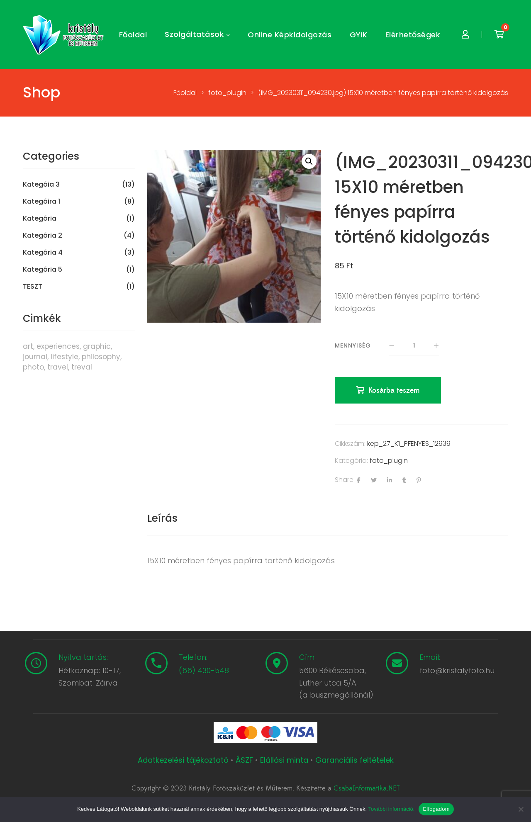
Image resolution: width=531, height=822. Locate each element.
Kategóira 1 (41, 201)
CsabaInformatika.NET (366, 788)
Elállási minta (284, 760)
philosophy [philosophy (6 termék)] (101, 357)
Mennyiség (353, 345)
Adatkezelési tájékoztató (184, 760)
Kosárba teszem (394, 390)
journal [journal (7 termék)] (35, 357)
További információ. (391, 809)
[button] (309, 161)
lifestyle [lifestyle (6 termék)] (64, 357)
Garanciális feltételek (354, 760)
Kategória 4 (43, 252)
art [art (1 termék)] (28, 346)
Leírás (162, 518)
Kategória (39, 218)
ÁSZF (244, 760)
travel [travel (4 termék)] (57, 367)
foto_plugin (389, 460)
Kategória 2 (42, 235)
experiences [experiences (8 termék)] (58, 346)
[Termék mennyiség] (414, 346)
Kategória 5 (42, 269)
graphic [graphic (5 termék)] (97, 346)
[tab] (162, 518)
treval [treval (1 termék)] (81, 367)
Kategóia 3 (41, 184)
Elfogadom (436, 809)
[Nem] (520, 809)
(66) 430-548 (204, 670)
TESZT (32, 286)
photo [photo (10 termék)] (33, 367)
